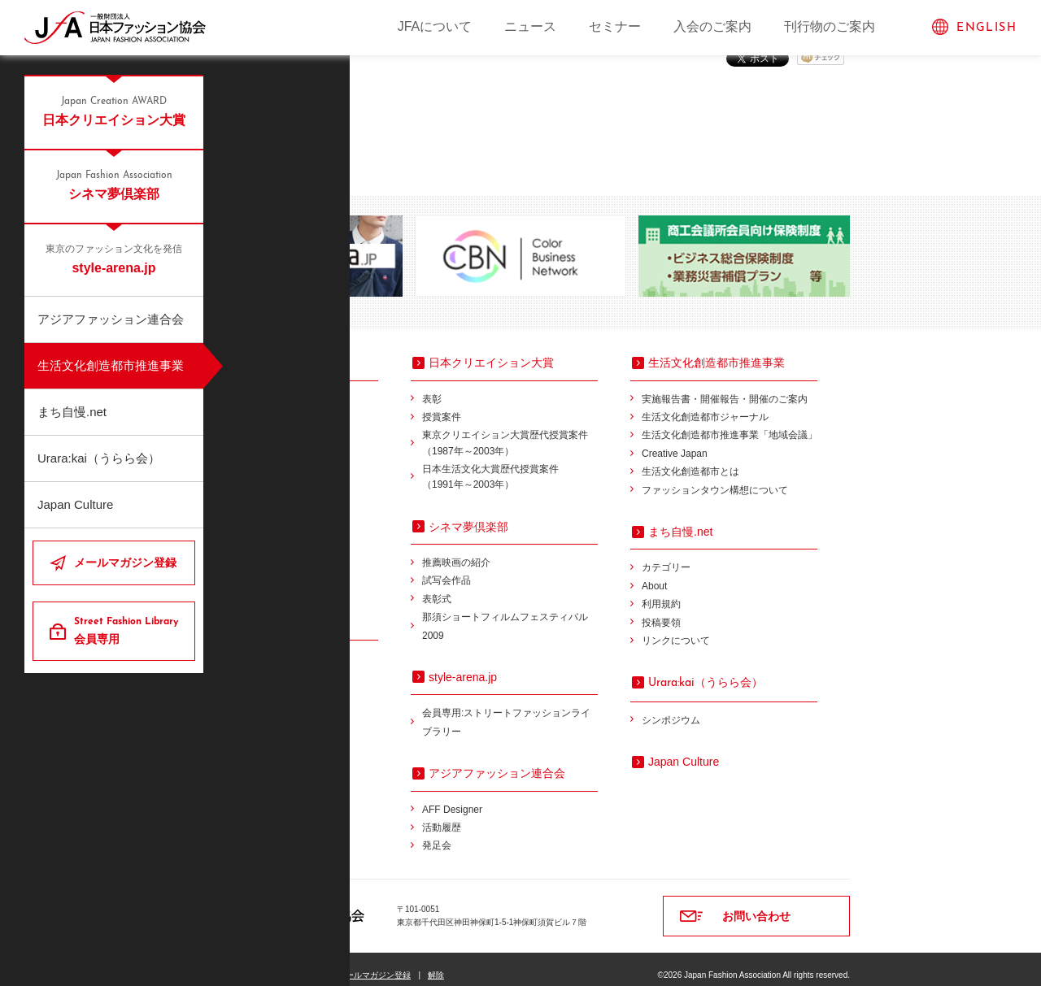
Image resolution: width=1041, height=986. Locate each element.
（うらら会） (705, 669)
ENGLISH (986, 28)
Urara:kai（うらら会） (98, 458)
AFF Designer (452, 797)
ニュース (530, 26)
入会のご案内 (712, 26)
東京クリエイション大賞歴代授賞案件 (510, 433)
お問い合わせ (756, 903)
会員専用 (128, 630)
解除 (436, 962)
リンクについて (676, 628)
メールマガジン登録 (125, 562)
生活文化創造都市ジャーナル (705, 404)
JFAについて (435, 26)
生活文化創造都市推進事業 (110, 365)
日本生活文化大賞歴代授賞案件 (510, 466)
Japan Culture (75, 504)
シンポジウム (671, 708)
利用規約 (661, 591)
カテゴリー (666, 556)
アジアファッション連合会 (110, 319)
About (654, 574)
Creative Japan (675, 441)
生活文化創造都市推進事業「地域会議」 (729, 423)
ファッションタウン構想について (715, 478)
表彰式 (436, 587)
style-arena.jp (113, 258)
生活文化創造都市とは (690, 459)
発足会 (436, 833)
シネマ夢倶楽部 (113, 184)
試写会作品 (446, 569)
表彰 (432, 387)
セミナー (615, 26)
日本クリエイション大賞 (113, 110)
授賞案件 (441, 404)
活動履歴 (441, 815)
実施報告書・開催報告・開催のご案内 (725, 387)
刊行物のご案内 (829, 26)
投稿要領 (661, 610)
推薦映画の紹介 (456, 550)
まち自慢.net (72, 412)
